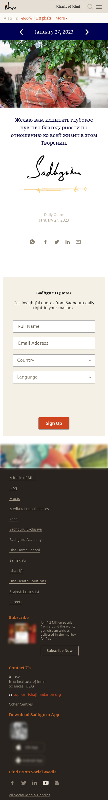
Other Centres (21, 704)
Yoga (13, 519)
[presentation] (53, 398)
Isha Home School (24, 550)
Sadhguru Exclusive (25, 529)
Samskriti (17, 560)
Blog (13, 488)
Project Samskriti (24, 591)
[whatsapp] (32, 241)
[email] (78, 241)
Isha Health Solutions (27, 581)
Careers (15, 602)
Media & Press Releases (29, 509)
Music (14, 498)
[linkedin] (67, 241)
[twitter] (56, 241)
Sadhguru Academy (25, 540)
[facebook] (45, 242)
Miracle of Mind (23, 478)
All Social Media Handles (29, 795)
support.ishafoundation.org (37, 695)
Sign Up (54, 423)
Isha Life (16, 571)
